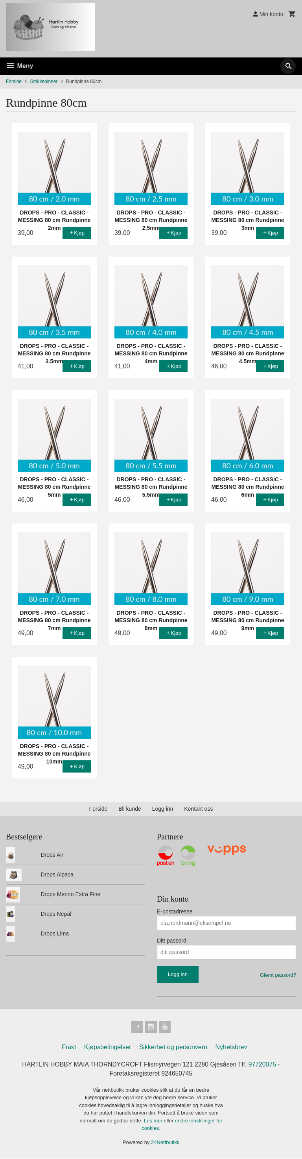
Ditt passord (171, 940)
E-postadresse (174, 911)
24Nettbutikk (165, 1143)
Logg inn (162, 809)
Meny (19, 66)
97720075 (264, 1064)
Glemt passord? (278, 975)
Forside (14, 81)
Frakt (69, 1047)
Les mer (154, 1121)
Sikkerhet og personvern (173, 1047)
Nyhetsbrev (231, 1047)
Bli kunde (129, 809)
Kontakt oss (198, 809)
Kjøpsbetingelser (107, 1047)
